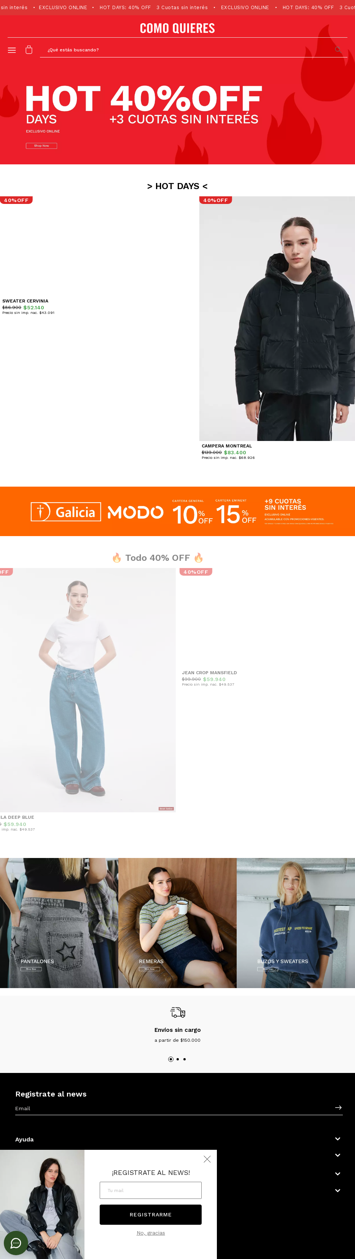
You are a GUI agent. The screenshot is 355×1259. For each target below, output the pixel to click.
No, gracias (151, 1233)
